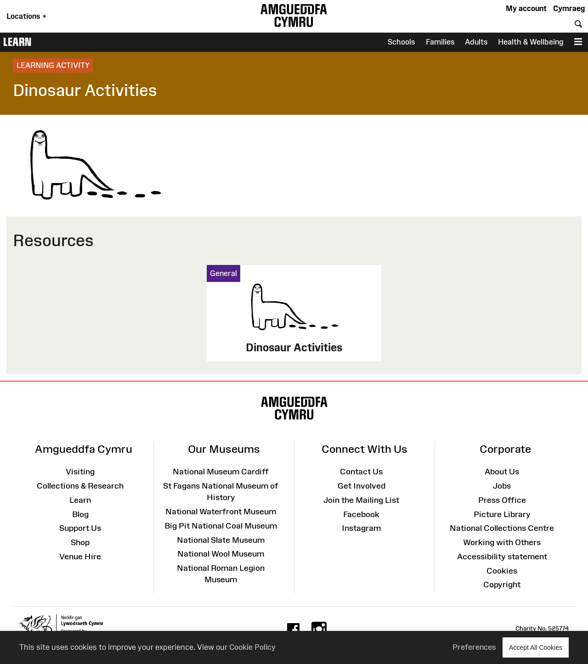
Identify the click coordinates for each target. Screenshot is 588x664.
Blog (80, 514)
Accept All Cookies (535, 647)
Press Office (502, 500)
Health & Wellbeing (530, 42)
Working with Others (502, 542)
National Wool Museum (220, 553)
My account (526, 8)
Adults (476, 42)
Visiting (80, 471)
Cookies (501, 570)
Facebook (361, 514)
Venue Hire (80, 556)
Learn (17, 42)
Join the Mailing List (361, 500)
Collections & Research (80, 485)
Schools (401, 42)
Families (440, 42)
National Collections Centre (502, 528)
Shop (80, 542)
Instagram (361, 528)
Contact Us (361, 471)
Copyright (501, 584)
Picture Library (502, 514)
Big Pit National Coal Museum (220, 525)
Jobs (502, 485)
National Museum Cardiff (221, 471)
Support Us (80, 528)
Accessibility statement (502, 556)
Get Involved (361, 485)
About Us (502, 471)
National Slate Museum (221, 540)
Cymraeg (569, 8)
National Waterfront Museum (220, 511)
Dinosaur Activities (294, 347)
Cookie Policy (252, 647)
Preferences (474, 647)
